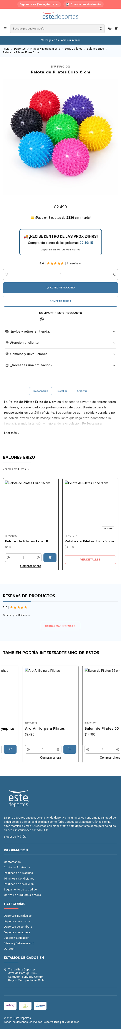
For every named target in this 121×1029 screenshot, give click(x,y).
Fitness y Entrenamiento (45, 48)
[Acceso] (110, 29)
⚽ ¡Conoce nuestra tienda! (83, 4)
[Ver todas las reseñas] (74, 263)
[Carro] (116, 29)
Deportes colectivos (17, 921)
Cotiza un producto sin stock (22, 895)
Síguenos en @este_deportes (39, 4)
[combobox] (57, 28)
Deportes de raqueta (17, 932)
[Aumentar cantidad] (114, 274)
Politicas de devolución (19, 884)
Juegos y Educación (16, 937)
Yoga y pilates (73, 48)
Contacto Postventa (17, 867)
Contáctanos (12, 862)
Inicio (6, 48)
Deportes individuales (17, 915)
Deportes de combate (18, 926)
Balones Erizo (95, 48)
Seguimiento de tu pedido (20, 889)
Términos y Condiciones (19, 878)
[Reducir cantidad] (6, 274)
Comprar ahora (60, 301)
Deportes (20, 48)
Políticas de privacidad (18, 873)
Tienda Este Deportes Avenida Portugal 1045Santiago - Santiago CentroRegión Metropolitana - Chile (24, 975)
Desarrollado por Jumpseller (61, 1022)
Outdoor (9, 948)
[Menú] (5, 29)
